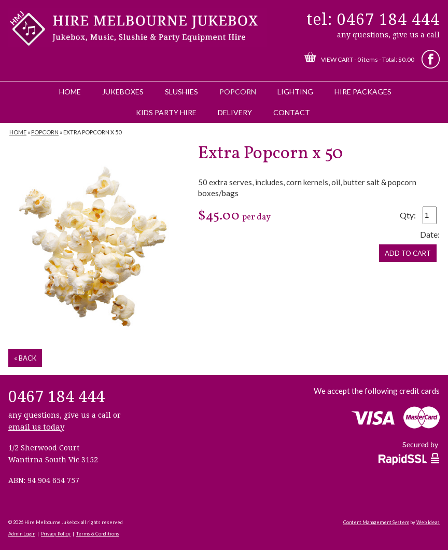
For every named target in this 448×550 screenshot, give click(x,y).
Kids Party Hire (166, 112)
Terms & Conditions (97, 534)
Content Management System (376, 522)
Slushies (181, 91)
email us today (36, 426)
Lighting (295, 91)
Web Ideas (428, 522)
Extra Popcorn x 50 (92, 132)
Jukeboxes (123, 91)
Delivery (235, 112)
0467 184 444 (56, 396)
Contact (291, 112)
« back (25, 358)
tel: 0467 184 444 (373, 19)
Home (70, 91)
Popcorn (237, 91)
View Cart (337, 59)
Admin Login (21, 534)
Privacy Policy (56, 534)
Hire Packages (362, 91)
